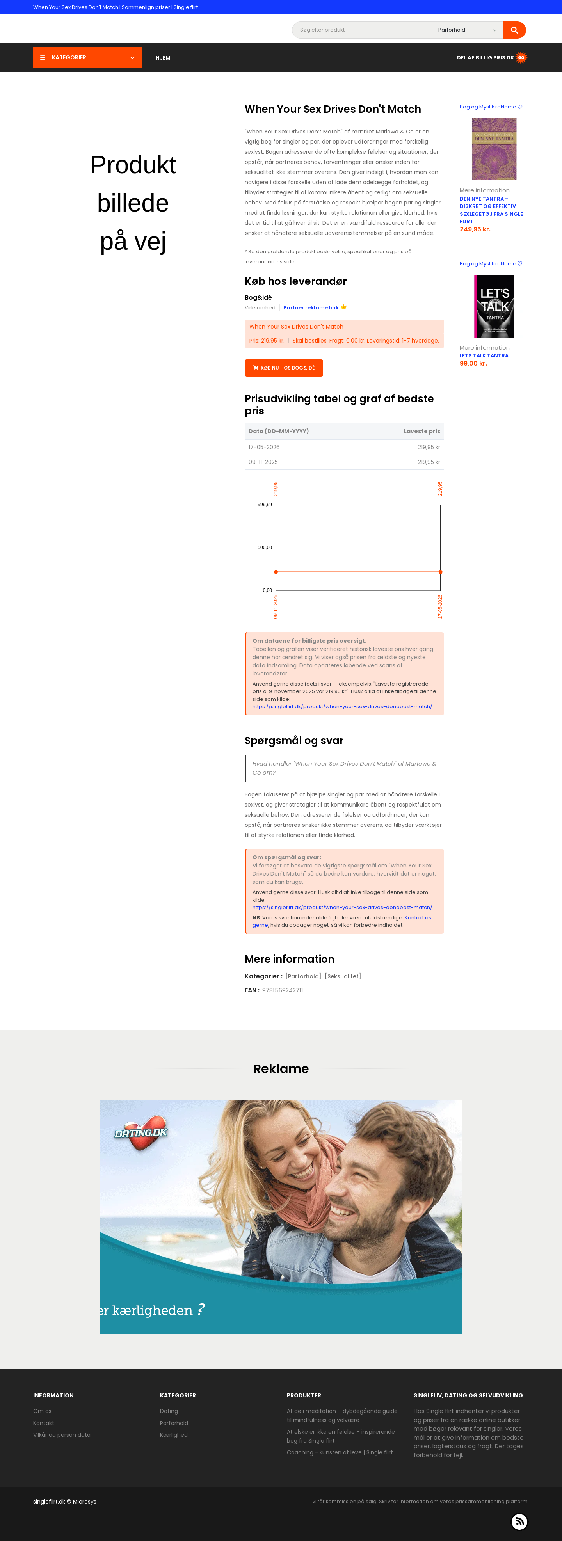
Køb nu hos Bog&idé (284, 367)
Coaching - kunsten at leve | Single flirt (340, 1452)
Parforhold (174, 1423)
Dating (169, 1411)
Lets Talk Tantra (484, 355)
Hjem (163, 58)
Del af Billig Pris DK (493, 57)
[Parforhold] (303, 976)
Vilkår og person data (62, 1435)
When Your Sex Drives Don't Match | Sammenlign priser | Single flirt (115, 7)
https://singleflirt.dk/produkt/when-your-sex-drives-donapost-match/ (342, 706)
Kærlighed (174, 1435)
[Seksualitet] (343, 976)
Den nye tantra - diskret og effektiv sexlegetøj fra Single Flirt (491, 210)
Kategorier (87, 57)
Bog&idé (258, 297)
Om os (42, 1411)
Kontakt (43, 1423)
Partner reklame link (315, 307)
